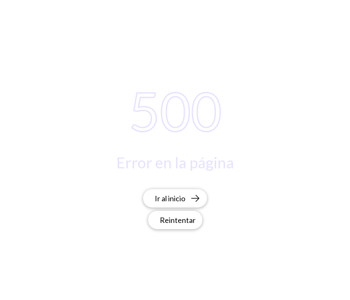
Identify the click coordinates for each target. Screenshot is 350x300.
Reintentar (178, 220)
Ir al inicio (177, 198)
